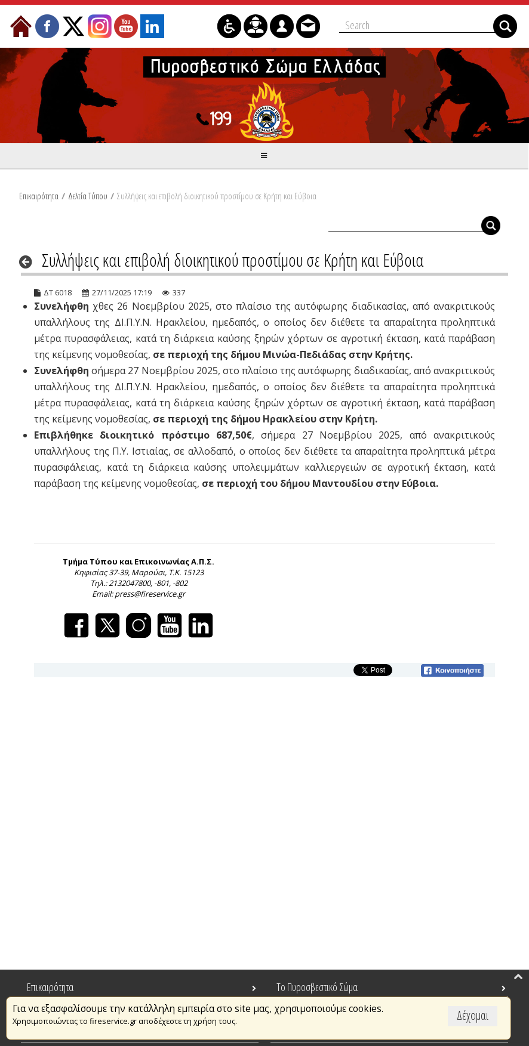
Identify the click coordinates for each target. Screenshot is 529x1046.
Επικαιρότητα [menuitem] (50, 987)
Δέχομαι (472, 1015)
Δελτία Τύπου (87, 196)
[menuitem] (21, 26)
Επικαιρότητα (39, 196)
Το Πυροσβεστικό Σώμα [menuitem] (317, 987)
